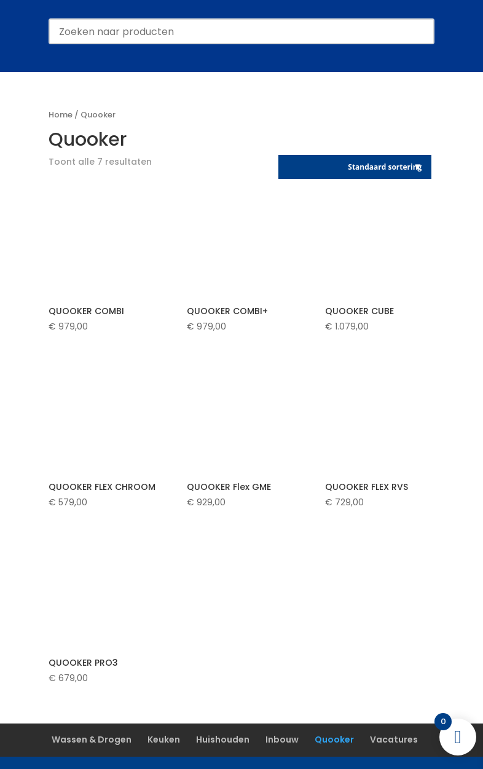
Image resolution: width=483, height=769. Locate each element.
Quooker (334, 739)
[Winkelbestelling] (354, 167)
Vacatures (394, 739)
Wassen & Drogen (92, 739)
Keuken (163, 739)
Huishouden (222, 739)
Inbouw (282, 739)
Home (61, 114)
